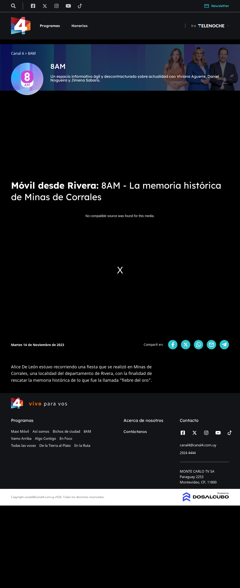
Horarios (79, 25)
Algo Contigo (45, 438)
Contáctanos (135, 431)
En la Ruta (82, 445)
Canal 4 (17, 53)
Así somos (41, 431)
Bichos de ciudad (66, 431)
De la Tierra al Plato (55, 445)
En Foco (66, 438)
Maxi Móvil (20, 431)
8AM (87, 431)
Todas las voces (23, 445)
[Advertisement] (120, 141)
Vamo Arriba (21, 438)
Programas (50, 25)
